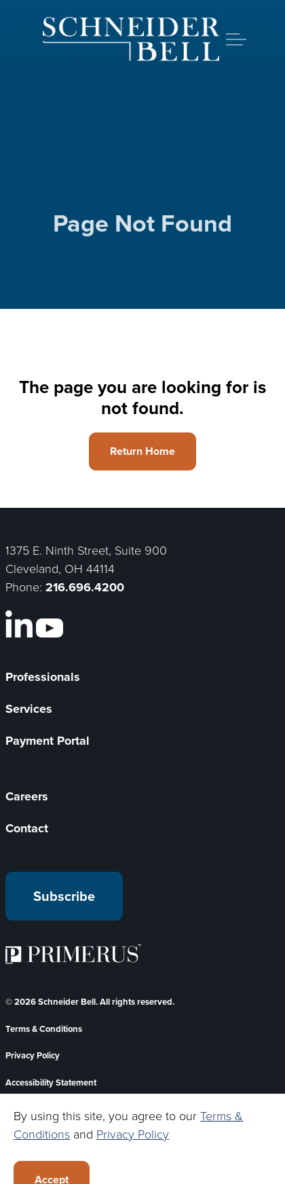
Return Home (142, 451)
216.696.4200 (84, 587)
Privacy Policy (32, 1055)
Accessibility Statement (50, 1082)
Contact (26, 828)
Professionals (42, 677)
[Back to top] (142, 1145)
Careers (26, 796)
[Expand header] (236, 39)
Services (28, 709)
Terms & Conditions (43, 1028)
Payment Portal (47, 741)
